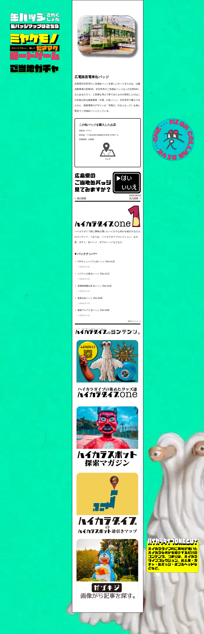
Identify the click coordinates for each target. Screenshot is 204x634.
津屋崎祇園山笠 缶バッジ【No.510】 (95, 286)
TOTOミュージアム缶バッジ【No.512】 (96, 261)
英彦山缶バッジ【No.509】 (90, 298)
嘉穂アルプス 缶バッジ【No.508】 (93, 310)
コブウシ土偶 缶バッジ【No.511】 (93, 274)
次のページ (134, 321)
